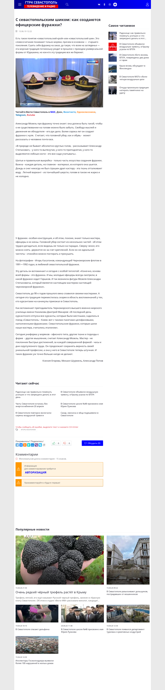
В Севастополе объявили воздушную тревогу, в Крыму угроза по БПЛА (79, 393)
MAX (52, 111)
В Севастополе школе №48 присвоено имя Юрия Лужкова (82, 405)
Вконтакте (69, 111)
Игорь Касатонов (28, 430)
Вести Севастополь (37, 111)
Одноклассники (86, 111)
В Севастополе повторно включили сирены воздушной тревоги (33, 414)
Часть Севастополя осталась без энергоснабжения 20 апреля (31, 405)
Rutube (31, 114)
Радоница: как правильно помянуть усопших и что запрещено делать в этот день (36, 394)
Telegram (21, 114)
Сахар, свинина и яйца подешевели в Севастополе (79, 414)
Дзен (59, 111)
